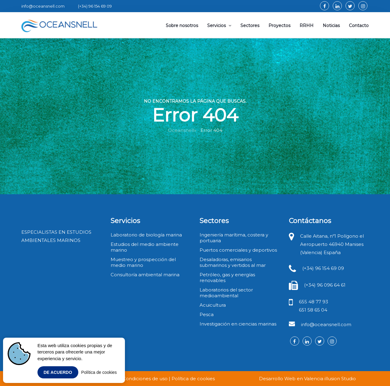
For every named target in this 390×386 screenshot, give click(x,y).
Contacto (359, 25)
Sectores (249, 25)
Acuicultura (213, 305)
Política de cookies (99, 372)
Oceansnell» (182, 130)
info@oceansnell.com (326, 324)
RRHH (307, 25)
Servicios (219, 25)
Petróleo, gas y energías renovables (227, 277)
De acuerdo (58, 372)
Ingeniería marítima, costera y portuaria (234, 237)
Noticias (331, 25)
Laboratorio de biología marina (146, 235)
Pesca (207, 314)
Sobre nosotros (182, 25)
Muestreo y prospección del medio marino (143, 262)
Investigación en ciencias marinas (238, 324)
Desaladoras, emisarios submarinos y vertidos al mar (233, 262)
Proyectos (279, 25)
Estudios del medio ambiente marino (145, 247)
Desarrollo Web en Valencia (291, 378)
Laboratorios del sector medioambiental (226, 292)
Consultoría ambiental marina (145, 274)
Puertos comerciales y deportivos (238, 250)
